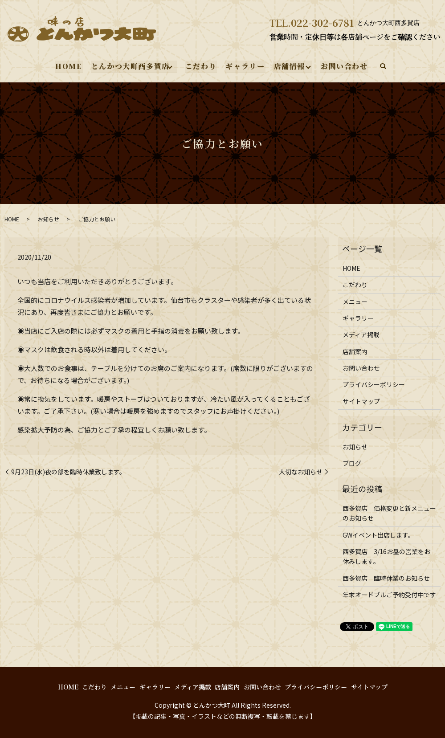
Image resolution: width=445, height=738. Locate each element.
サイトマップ (361, 401)
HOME (69, 66)
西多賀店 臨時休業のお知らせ (386, 578)
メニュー (355, 301)
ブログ (352, 463)
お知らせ (48, 219)
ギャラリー (245, 66)
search (382, 66)
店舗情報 (288, 66)
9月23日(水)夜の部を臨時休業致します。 (68, 472)
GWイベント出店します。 (378, 534)
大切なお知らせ (301, 472)
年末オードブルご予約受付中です (389, 594)
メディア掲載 (361, 334)
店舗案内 (355, 351)
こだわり (200, 66)
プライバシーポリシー (374, 384)
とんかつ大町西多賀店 (130, 66)
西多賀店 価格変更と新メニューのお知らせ (389, 513)
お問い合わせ (343, 66)
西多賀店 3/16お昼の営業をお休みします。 (386, 556)
